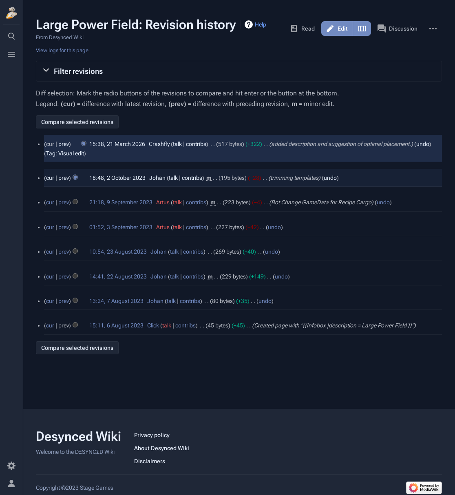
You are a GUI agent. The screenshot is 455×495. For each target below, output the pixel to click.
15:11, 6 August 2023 (116, 325)
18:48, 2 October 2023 (117, 178)
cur (50, 178)
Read (302, 28)
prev (63, 144)
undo (422, 144)
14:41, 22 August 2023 (118, 276)
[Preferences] (11, 465)
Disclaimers (149, 461)
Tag (50, 153)
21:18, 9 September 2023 (120, 202)
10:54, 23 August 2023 (118, 251)
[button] (239, 71)
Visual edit (71, 153)
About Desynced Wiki (161, 448)
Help (260, 24)
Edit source (362, 28)
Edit (343, 28)
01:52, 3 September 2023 (120, 227)
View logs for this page (62, 50)
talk (177, 144)
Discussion (397, 28)
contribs (196, 144)
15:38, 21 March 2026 (117, 144)
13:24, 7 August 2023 (116, 301)
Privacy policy (152, 435)
